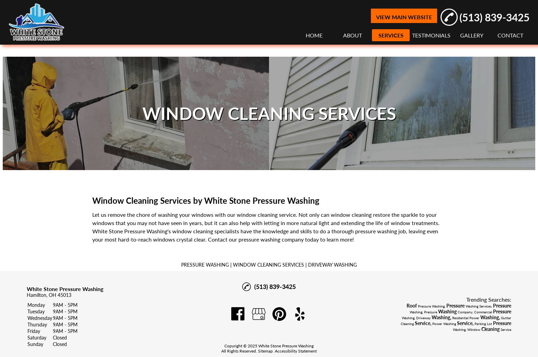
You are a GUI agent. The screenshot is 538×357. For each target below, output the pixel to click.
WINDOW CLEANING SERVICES (268, 265)
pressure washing (376, 231)
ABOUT (352, 35)
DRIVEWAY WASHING (332, 265)
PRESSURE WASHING (205, 265)
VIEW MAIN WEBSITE (404, 17)
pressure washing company (271, 239)
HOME (314, 35)
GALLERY (471, 35)
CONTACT (510, 35)
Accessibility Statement (296, 351)
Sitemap (265, 351)
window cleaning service (266, 214)
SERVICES (391, 35)
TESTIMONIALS (431, 35)
